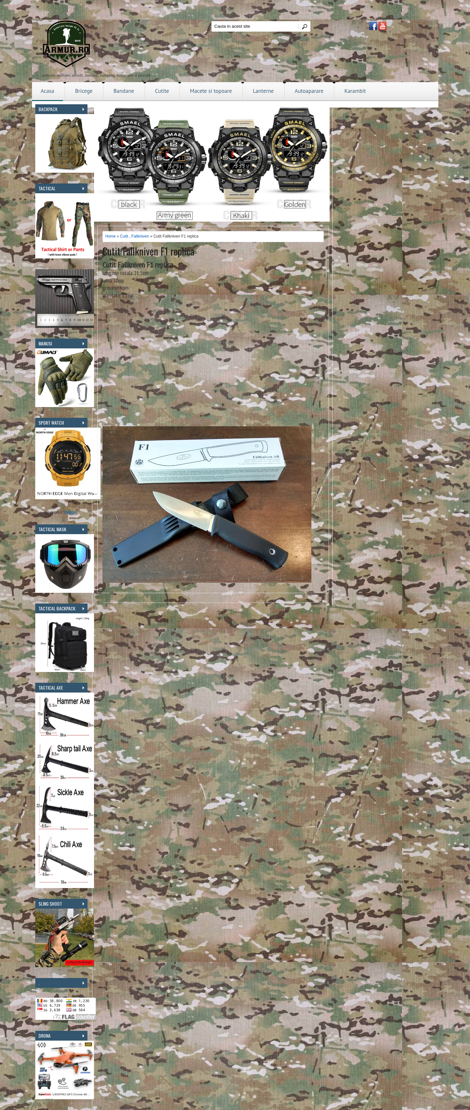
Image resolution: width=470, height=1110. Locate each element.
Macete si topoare (211, 91)
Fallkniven (140, 236)
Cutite (162, 91)
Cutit (124, 236)
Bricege (84, 91)
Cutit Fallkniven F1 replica (148, 251)
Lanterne (263, 91)
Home (110, 236)
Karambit (355, 91)
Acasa (47, 91)
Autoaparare (309, 91)
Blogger (70, 512)
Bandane (124, 91)
